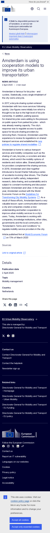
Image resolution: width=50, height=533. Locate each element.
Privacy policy (9, 472)
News (7, 54)
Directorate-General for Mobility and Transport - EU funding (24, 406)
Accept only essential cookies (26, 527)
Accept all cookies (20, 520)
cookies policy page (20, 501)
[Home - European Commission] (8, 8)
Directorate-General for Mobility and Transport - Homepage (24, 389)
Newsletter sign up (11, 368)
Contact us (7, 451)
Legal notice (8, 477)
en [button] (32, 8)
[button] (5, 305)
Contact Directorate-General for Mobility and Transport (23, 356)
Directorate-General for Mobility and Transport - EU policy (24, 415)
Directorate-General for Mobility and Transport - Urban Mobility (24, 398)
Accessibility (8, 483)
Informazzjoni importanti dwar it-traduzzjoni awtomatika (23, 36)
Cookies (6, 467)
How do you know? (39, 2)
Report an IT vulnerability (14, 456)
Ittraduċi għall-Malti (17, 34)
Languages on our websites (15, 461)
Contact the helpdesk (12, 363)
